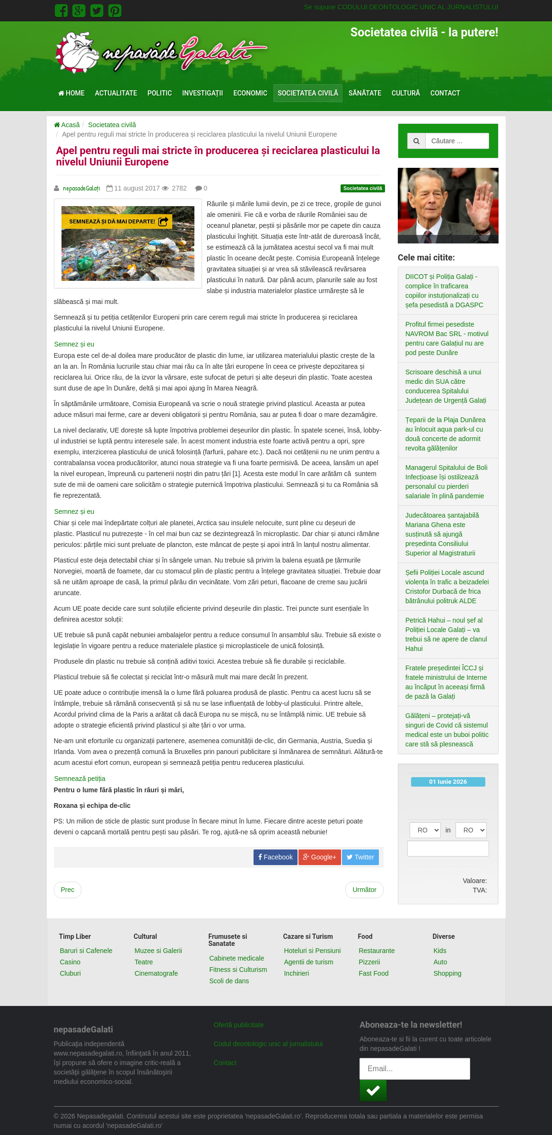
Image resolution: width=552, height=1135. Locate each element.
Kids (439, 950)
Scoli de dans (229, 981)
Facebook (275, 846)
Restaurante (376, 950)
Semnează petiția (80, 767)
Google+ (319, 846)
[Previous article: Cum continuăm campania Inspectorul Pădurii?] (68, 879)
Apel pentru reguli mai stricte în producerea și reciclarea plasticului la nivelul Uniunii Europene (218, 156)
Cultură (406, 93)
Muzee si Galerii (158, 950)
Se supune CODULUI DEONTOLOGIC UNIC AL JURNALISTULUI (401, 7)
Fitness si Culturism (238, 969)
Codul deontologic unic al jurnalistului (268, 1044)
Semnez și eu (75, 333)
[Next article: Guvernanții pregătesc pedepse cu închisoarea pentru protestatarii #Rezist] (364, 879)
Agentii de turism (308, 962)
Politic (160, 93)
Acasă (67, 125)
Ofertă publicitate (239, 1025)
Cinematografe (156, 973)
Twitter (360, 846)
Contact (445, 93)
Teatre (143, 962)
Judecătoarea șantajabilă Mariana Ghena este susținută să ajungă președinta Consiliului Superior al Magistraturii (442, 534)
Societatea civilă (308, 93)
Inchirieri (296, 973)
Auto (440, 962)
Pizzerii (369, 962)
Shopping (447, 973)
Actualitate (116, 93)
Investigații (202, 93)
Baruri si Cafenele (86, 950)
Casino (70, 962)
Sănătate (365, 93)
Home (71, 93)
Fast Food (373, 973)
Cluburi (70, 973)
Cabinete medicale (236, 958)
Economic (251, 93)
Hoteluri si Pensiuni (312, 950)
